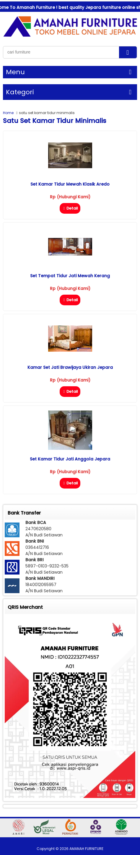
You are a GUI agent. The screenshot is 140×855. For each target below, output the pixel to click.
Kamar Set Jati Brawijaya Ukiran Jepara (70, 367)
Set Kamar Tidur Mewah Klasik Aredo (70, 184)
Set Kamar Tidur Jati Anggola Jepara (70, 459)
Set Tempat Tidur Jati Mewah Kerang (70, 276)
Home (8, 112)
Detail (70, 208)
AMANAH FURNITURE (86, 848)
